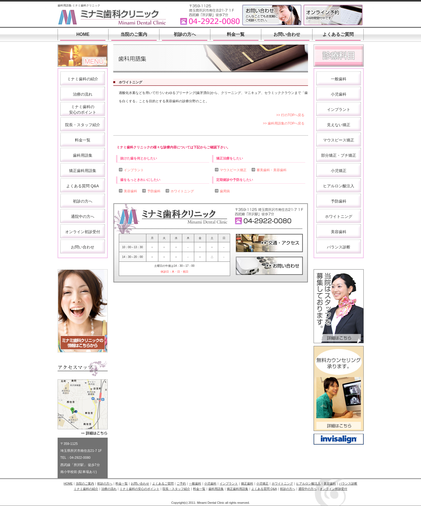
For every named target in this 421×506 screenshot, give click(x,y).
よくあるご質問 (338, 34)
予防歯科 (154, 191)
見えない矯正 (338, 125)
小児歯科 (338, 94)
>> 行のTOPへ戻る (290, 115)
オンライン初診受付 (82, 232)
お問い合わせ (287, 34)
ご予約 (181, 483)
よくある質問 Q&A (82, 186)
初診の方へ (185, 34)
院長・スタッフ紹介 (82, 125)
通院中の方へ (82, 216)
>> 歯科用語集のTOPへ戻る (284, 123)
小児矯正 (338, 170)
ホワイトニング (182, 191)
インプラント (134, 170)
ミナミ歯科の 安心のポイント (82, 109)
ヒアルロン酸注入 (338, 186)
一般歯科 (338, 79)
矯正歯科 (247, 483)
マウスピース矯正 (233, 170)
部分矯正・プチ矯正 (338, 155)
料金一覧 (236, 34)
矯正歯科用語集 (82, 170)
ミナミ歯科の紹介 (82, 79)
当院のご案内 (133, 34)
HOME (83, 34)
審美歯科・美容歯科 (272, 170)
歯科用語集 (82, 155)
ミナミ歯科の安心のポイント (139, 488)
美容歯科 (130, 191)
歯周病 (225, 191)
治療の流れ (82, 94)
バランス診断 (338, 247)
